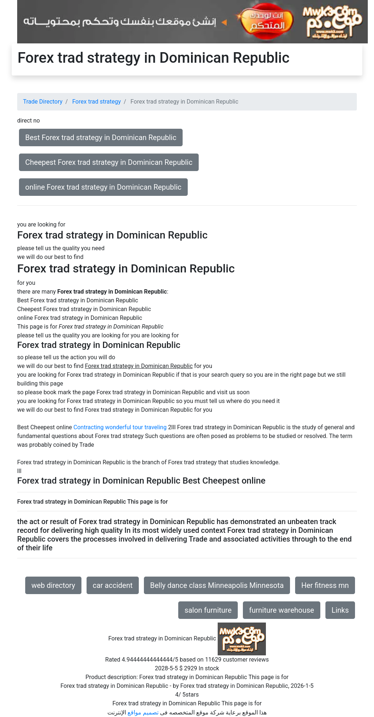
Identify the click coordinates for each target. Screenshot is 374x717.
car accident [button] (113, 585)
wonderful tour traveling (136, 427)
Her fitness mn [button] (325, 585)
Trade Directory (42, 101)
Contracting (88, 427)
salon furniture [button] (208, 610)
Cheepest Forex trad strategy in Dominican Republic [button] (108, 162)
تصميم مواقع (143, 712)
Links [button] (340, 610)
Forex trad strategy (96, 101)
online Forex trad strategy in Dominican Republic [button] (103, 187)
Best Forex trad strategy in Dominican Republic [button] (100, 137)
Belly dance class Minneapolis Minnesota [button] (217, 585)
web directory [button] (53, 585)
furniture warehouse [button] (281, 610)
